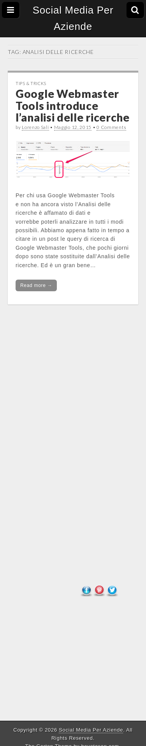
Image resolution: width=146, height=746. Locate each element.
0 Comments (111, 127)
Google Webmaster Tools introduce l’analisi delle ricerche (73, 105)
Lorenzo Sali (35, 127)
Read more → (36, 285)
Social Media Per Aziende (73, 18)
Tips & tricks (31, 83)
